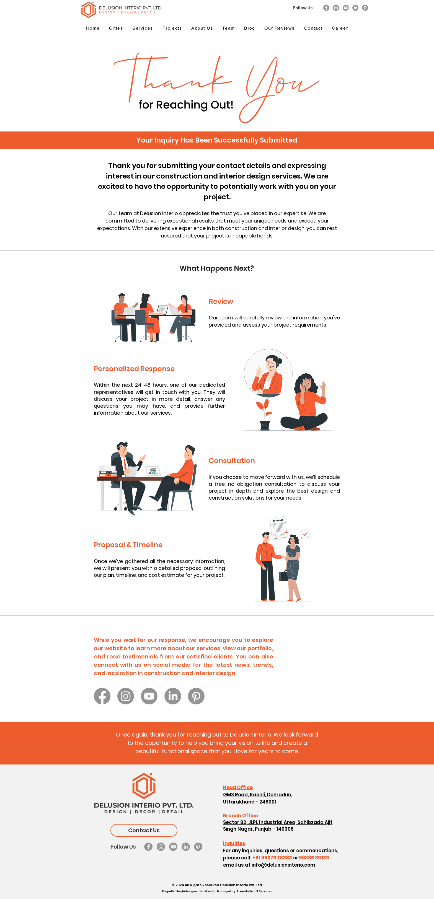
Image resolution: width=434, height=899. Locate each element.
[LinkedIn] (355, 8)
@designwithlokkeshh (198, 891)
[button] (116, 28)
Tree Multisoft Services (254, 891)
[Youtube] (346, 8)
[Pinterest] (365, 8)
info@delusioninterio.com (283, 865)
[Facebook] (326, 8)
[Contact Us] (143, 830)
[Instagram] (336, 8)
